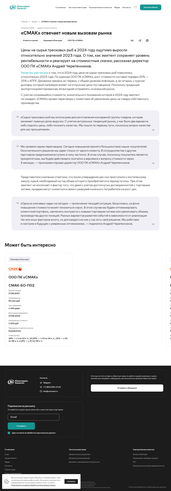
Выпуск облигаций (140, 445)
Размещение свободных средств (145, 449)
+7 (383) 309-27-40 (52, 387)
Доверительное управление (79, 445)
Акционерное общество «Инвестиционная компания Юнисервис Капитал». (29, 471)
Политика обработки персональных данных (147, 478)
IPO (134, 453)
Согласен (71, 481)
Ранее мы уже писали (35, 73)
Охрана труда (10, 461)
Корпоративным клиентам (143, 441)
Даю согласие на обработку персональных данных (33, 424)
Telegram (46, 383)
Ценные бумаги (11, 449)
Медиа (7, 453)
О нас (7, 445)
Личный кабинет (151, 7)
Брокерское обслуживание (79, 449)
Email (14, 417)
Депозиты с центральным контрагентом (84, 453)
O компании (9, 441)
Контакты (8, 457)
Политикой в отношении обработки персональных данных (33, 485)
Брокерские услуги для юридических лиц (148, 457)
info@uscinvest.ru (50, 391)
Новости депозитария (13, 464)
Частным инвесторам (77, 441)
